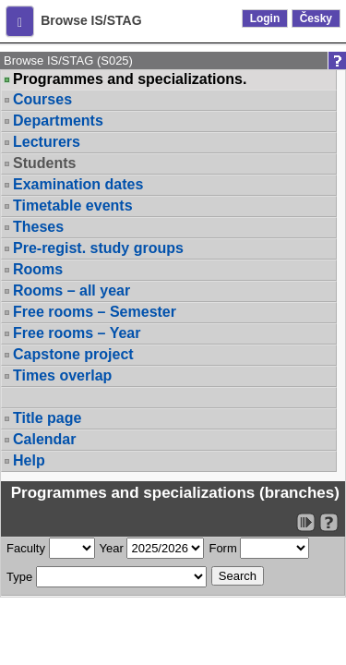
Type (19, 577)
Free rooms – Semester (94, 312)
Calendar (44, 439)
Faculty (25, 548)
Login (265, 18)
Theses (38, 227)
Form (222, 548)
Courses (42, 99)
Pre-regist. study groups (98, 248)
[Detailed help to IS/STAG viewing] (329, 522)
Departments (58, 120)
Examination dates (78, 184)
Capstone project (73, 354)
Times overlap (62, 375)
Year (112, 548)
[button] (20, 21)
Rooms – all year (71, 290)
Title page (47, 418)
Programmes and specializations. (129, 79)
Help (29, 460)
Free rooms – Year (76, 333)
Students (44, 163)
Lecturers (46, 142)
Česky (316, 18)
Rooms (38, 269)
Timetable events (73, 205)
